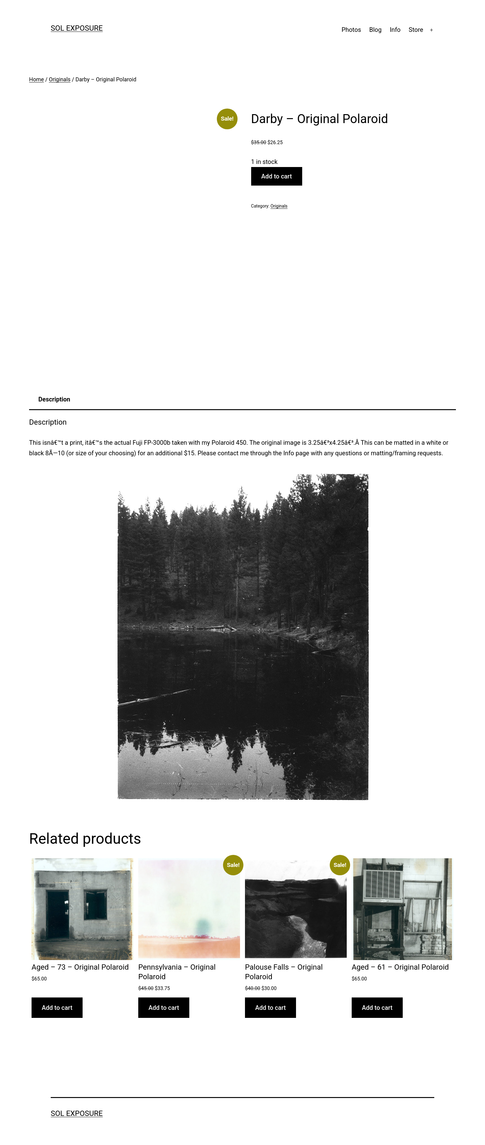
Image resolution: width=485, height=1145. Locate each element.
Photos (351, 29)
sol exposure (77, 28)
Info (395, 29)
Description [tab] (54, 399)
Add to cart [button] (57, 1007)
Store (416, 29)
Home (36, 79)
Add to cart (276, 176)
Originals (60, 79)
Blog (375, 29)
